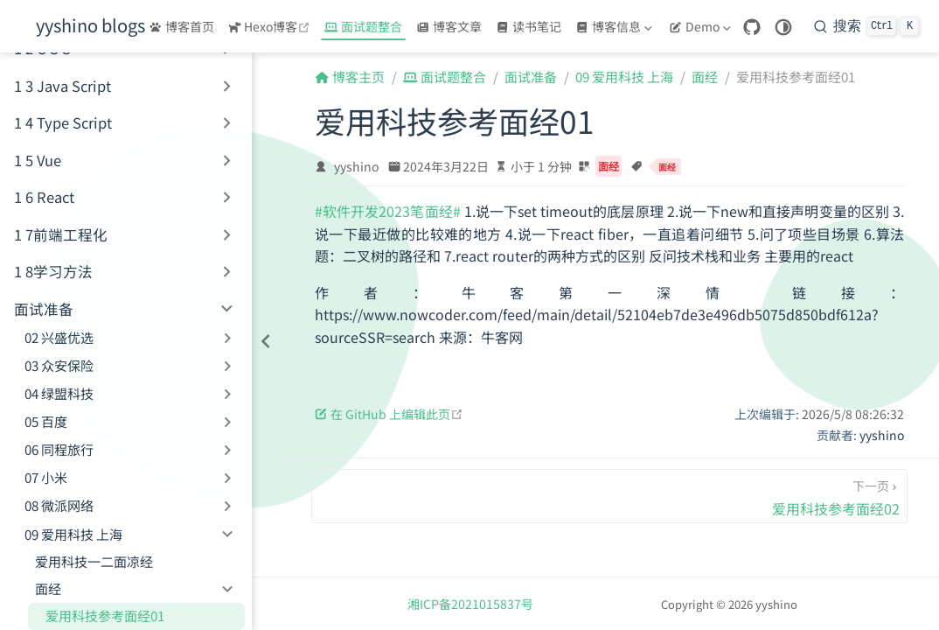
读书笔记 (528, 26)
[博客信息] (615, 26)
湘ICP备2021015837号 (470, 603)
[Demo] (701, 26)
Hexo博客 (271, 26)
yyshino (356, 166)
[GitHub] (752, 27)
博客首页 (181, 26)
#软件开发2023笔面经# (388, 210)
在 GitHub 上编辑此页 (389, 414)
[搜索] (866, 26)
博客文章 (449, 26)
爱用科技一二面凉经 (94, 561)
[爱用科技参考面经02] (609, 496)
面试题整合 (363, 26)
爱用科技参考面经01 (104, 615)
